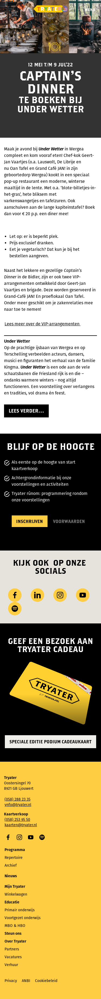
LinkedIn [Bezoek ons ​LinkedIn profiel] (37, 595)
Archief (11, 865)
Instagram (19, 837)
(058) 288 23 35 (17, 799)
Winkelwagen (16, 894)
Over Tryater (15, 941)
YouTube (31, 837)
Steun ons (13, 933)
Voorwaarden (69, 521)
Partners (12, 949)
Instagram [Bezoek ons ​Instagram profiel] (60, 595)
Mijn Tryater (15, 886)
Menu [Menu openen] (90, 9)
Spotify (42, 837)
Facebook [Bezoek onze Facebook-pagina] (15, 595)
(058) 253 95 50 (17, 819)
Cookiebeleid (46, 980)
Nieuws (11, 876)
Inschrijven (29, 521)
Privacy (11, 980)
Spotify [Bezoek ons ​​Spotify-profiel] (15, 608)
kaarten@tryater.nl (21, 825)
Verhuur (11, 965)
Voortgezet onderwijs (23, 918)
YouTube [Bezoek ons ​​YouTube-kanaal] (82, 595)
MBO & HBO (15, 925)
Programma (15, 850)
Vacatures (13, 957)
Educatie (12, 902)
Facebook (8, 837)
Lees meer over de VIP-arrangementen (43, 323)
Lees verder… (26, 411)
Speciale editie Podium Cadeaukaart (50, 741)
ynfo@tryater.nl (18, 804)
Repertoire (14, 857)
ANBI (26, 980)
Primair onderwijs (20, 910)
